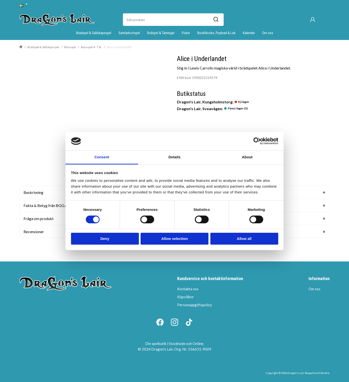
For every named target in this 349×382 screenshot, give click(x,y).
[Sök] (215, 20)
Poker (186, 33)
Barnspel (70, 47)
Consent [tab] (102, 157)
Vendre (325, 372)
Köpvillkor (185, 297)
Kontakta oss (187, 289)
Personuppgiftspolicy (194, 305)
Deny (104, 239)
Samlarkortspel (129, 33)
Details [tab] (174, 157)
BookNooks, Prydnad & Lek (216, 33)
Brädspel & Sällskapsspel (93, 33)
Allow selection (174, 239)
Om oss (267, 33)
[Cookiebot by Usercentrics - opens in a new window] (257, 141)
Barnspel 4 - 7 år (91, 47)
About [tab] (247, 157)
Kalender (249, 33)
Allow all (244, 239)
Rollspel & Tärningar (160, 33)
